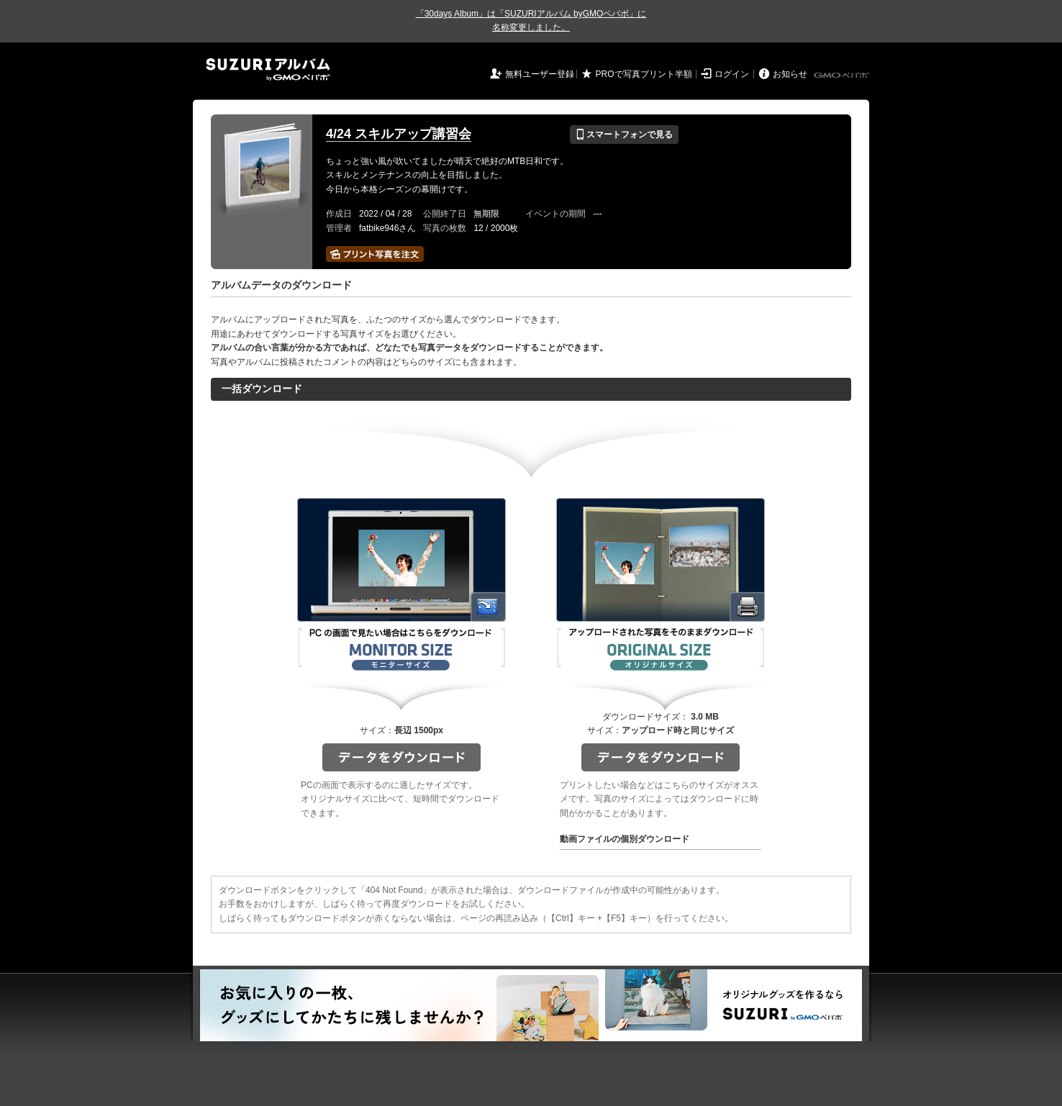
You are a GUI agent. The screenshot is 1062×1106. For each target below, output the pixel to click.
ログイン (731, 74)
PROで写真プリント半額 (644, 74)
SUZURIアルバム (268, 69)
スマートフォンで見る (624, 134)
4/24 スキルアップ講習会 (398, 134)
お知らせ (790, 74)
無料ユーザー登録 (539, 74)
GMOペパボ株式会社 (842, 75)
